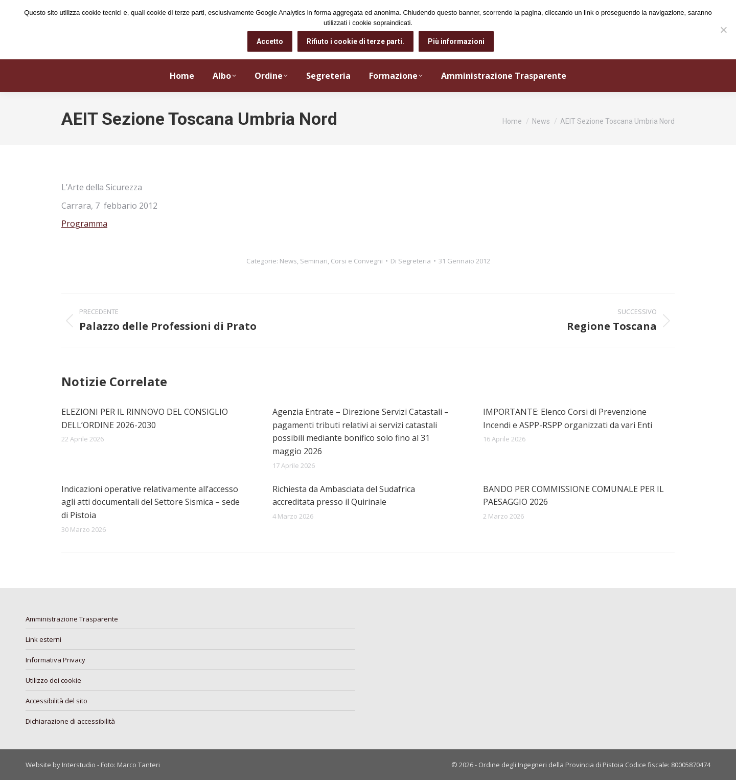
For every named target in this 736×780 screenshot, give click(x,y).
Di (410, 260)
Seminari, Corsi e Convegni (341, 260)
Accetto (270, 41)
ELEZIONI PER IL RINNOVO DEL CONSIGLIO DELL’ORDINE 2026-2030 (144, 418)
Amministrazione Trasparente (72, 618)
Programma (84, 223)
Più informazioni (456, 41)
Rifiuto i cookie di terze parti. (355, 41)
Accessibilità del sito (56, 700)
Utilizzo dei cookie (53, 680)
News (288, 260)
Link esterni (43, 639)
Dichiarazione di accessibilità (70, 721)
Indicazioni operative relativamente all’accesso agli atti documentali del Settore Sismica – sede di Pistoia (150, 502)
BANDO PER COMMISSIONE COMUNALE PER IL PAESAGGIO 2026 (573, 495)
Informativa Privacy (55, 659)
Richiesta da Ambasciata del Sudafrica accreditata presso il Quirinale (343, 495)
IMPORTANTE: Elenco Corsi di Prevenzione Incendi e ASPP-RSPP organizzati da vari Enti (567, 418)
